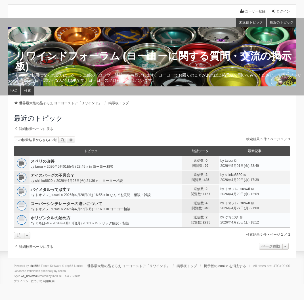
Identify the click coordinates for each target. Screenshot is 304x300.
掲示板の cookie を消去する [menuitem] (225, 266)
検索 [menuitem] (27, 91)
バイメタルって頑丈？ (50, 189)
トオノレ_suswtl (47, 195)
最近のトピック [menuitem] (281, 22)
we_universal (29, 276)
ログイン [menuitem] (280, 11)
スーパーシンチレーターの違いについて (66, 203)
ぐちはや (42, 223)
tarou (39, 167)
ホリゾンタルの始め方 (50, 218)
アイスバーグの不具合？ (52, 175)
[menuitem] (28, 281)
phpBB (34, 265)
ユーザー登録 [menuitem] (252, 11)
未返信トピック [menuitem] (251, 22)
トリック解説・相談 (113, 223)
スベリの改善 (42, 161)
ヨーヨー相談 (103, 167)
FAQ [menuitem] (14, 90)
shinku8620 (44, 181)
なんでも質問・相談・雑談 (130, 195)
